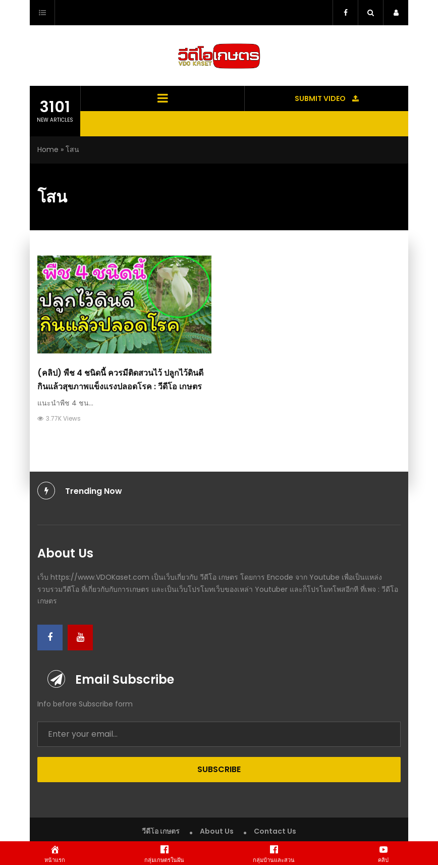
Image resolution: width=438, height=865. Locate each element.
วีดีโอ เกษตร (161, 831)
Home (48, 149)
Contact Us (275, 831)
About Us (217, 831)
